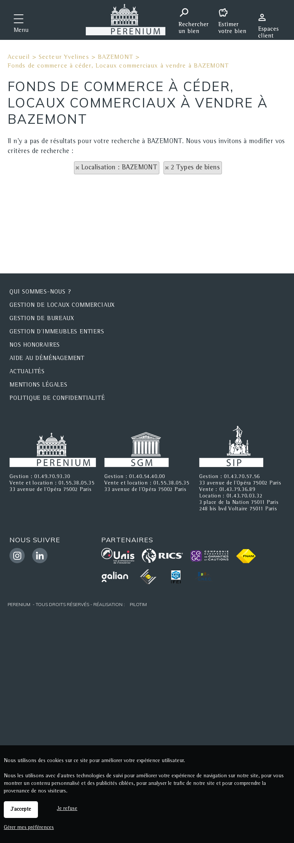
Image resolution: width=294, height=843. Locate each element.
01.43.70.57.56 (242, 477)
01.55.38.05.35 (76, 483)
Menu (21, 31)
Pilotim (138, 604)
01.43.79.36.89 (237, 490)
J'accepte (21, 809)
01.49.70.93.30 (52, 477)
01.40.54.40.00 (147, 477)
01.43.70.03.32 (244, 496)
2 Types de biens (195, 167)
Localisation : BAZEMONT (119, 167)
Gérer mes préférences (29, 827)
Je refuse (67, 808)
